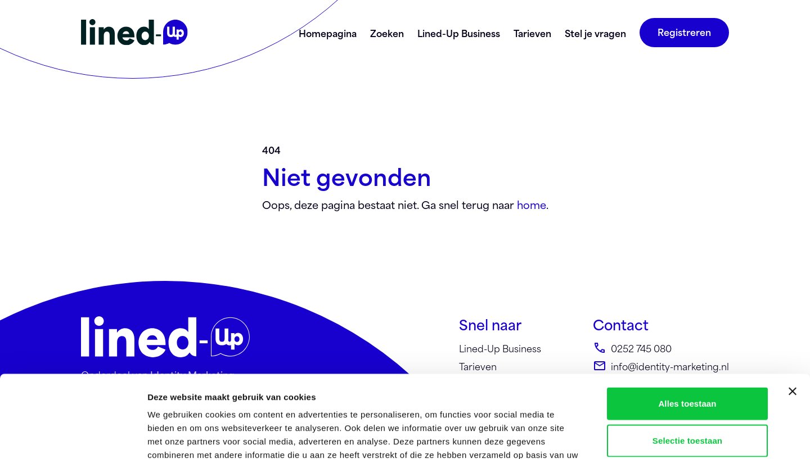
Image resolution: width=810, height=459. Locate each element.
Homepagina (328, 32)
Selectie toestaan (687, 363)
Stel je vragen (595, 32)
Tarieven (532, 32)
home (531, 204)
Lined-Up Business (458, 32)
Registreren (684, 31)
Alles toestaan (687, 326)
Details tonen (607, 437)
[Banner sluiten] (792, 314)
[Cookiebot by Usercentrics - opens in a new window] (73, 437)
